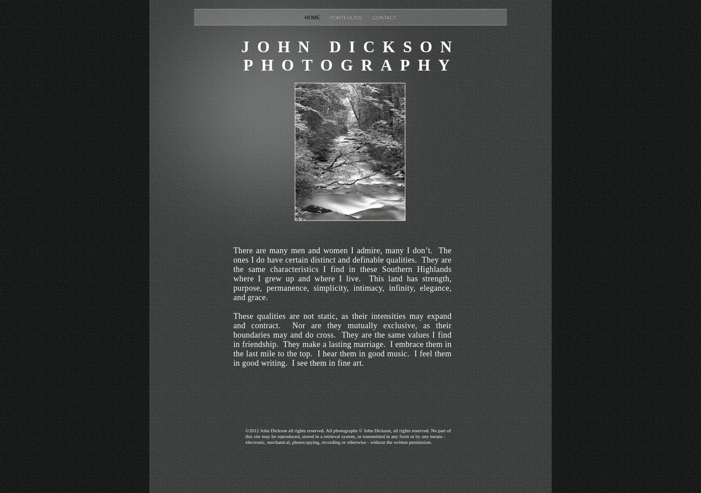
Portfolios (346, 17)
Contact (384, 17)
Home (313, 17)
